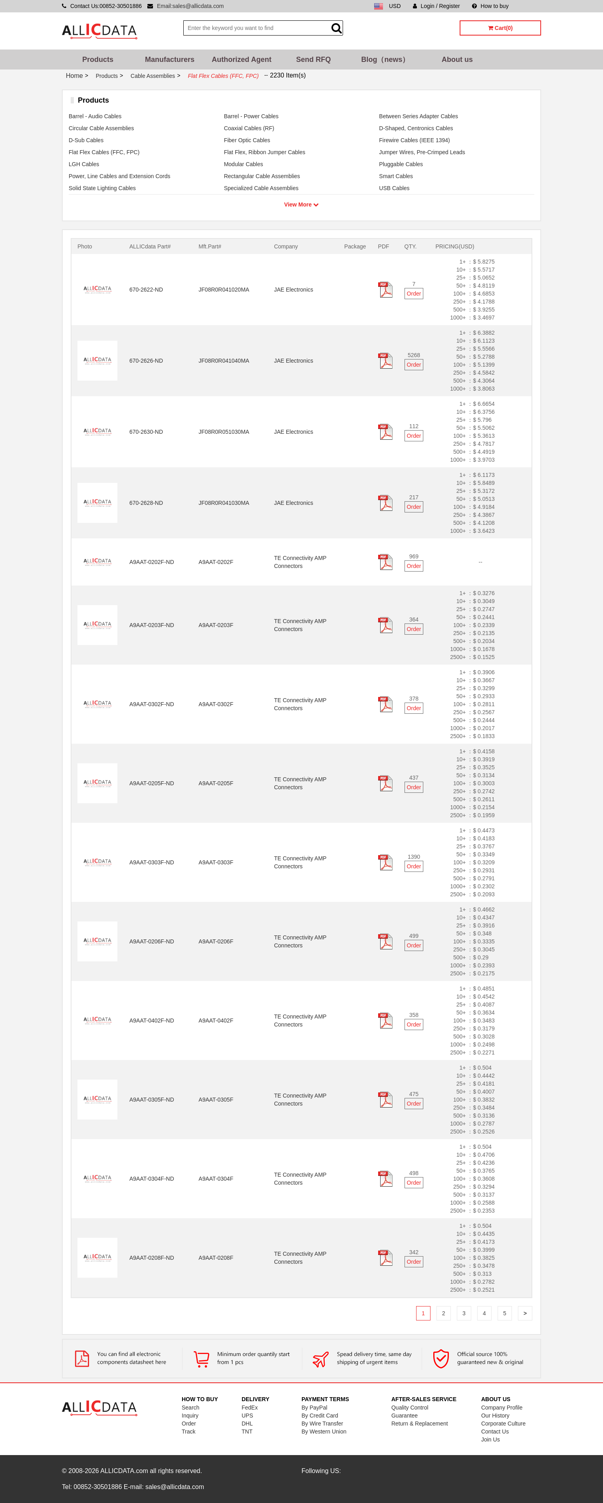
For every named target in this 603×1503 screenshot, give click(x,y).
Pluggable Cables (401, 164)
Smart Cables (396, 176)
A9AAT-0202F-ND (151, 562)
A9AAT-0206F (215, 941)
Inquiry (190, 1415)
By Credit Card (320, 1415)
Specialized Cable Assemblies (261, 188)
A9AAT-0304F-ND (151, 1178)
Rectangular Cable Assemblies (262, 176)
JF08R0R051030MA (223, 432)
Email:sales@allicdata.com (190, 6)
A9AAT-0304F (215, 1178)
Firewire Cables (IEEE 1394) (414, 140)
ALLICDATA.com (124, 1470)
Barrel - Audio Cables (95, 116)
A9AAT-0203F (215, 625)
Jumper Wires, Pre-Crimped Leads (422, 152)
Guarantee (404, 1415)
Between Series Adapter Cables (418, 116)
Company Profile (502, 1407)
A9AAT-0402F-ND (151, 1020)
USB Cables (394, 188)
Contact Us (495, 1431)
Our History (495, 1415)
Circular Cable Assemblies (101, 128)
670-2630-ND (146, 432)
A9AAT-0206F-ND (151, 941)
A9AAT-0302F (215, 704)
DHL (247, 1423)
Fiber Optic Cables (247, 140)
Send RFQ (313, 60)
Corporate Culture (503, 1423)
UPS (247, 1415)
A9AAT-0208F (215, 1258)
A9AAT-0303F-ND (151, 862)
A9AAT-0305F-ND (151, 1099)
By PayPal (314, 1407)
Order (414, 293)
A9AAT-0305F (215, 1099)
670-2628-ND (146, 503)
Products (97, 60)
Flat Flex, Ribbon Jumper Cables (264, 152)
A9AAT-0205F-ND (151, 783)
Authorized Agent (241, 60)
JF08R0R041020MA (223, 289)
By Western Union (324, 1431)
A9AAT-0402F (215, 1020)
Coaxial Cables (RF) (249, 128)
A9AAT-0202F (215, 562)
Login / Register (436, 6)
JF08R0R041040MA (223, 360)
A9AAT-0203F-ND (151, 625)
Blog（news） (385, 60)
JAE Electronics (293, 289)
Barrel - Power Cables (251, 116)
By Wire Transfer (322, 1423)
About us (457, 60)
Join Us (490, 1439)
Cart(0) (500, 28)
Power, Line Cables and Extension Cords (119, 176)
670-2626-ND (146, 360)
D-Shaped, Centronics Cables (416, 128)
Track (188, 1431)
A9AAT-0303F (215, 862)
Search (190, 1407)
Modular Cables (243, 164)
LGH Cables (84, 164)
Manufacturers (169, 60)
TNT (247, 1431)
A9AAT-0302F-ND (151, 704)
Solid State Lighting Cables (102, 188)
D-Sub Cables (86, 140)
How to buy (490, 6)
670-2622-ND (146, 289)
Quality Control (409, 1407)
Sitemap (531, 6)
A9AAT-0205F (215, 783)
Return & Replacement (419, 1423)
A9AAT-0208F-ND (151, 1258)
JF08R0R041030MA (223, 503)
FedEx (250, 1407)
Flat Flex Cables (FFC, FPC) (104, 152)
